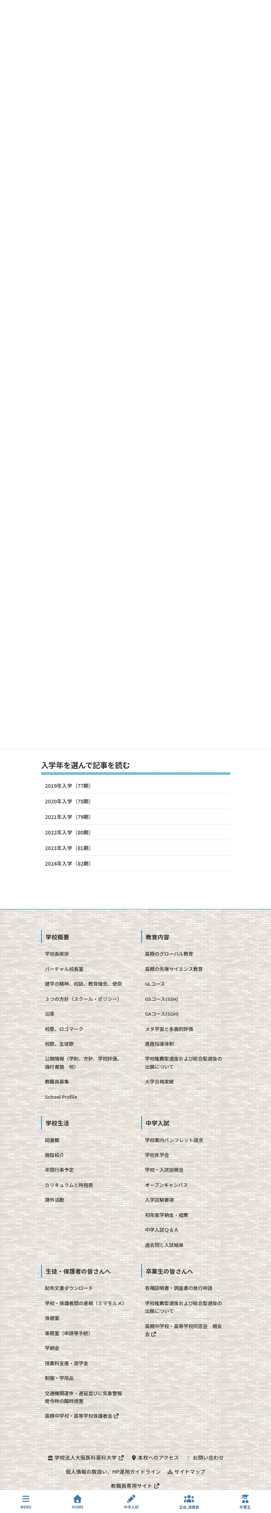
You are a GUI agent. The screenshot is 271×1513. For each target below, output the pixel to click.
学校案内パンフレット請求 (174, 1140)
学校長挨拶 (57, 953)
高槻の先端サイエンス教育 (174, 968)
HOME (77, 1502)
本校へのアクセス (154, 1457)
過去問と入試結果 (164, 1244)
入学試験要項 (159, 1199)
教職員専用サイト (135, 1485)
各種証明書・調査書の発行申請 (178, 1287)
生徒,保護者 (189, 1502)
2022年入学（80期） (69, 832)
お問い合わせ (204, 1457)
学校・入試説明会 (164, 1169)
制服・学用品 (59, 1377)
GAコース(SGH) (162, 1013)
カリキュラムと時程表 (69, 1184)
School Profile (61, 1096)
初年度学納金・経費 (166, 1214)
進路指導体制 (159, 1043)
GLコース (155, 983)
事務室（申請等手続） (69, 1333)
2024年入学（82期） (69, 863)
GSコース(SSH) (161, 998)
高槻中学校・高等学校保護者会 (82, 1415)
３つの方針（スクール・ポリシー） (83, 998)
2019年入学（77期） (69, 785)
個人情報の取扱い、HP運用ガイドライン (113, 1471)
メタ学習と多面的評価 (169, 1028)
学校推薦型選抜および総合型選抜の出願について (183, 1062)
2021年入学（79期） (69, 816)
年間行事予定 (59, 1169)
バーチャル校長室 (64, 968)
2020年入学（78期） (69, 801)
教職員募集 (57, 1081)
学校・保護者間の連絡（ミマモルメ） (86, 1303)
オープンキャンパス (166, 1184)
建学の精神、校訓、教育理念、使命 (83, 983)
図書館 (52, 1140)
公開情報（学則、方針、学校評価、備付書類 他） (83, 1062)
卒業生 (245, 1502)
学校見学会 (157, 1154)
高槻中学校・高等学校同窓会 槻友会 (183, 1330)
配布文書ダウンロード (69, 1287)
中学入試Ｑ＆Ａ (162, 1229)
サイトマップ (186, 1471)
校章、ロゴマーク (64, 1028)
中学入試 (131, 1502)
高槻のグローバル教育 (169, 953)
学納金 (52, 1347)
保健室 (52, 1317)
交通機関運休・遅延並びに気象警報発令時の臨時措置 (83, 1397)
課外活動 (54, 1199)
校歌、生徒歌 (59, 1043)
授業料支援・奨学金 (66, 1363)
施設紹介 (54, 1154)
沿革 (49, 1013)
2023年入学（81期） (69, 848)
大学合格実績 (159, 1081)
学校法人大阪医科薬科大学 (85, 1457)
